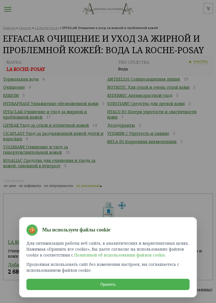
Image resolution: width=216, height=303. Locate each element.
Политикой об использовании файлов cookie (119, 255)
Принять (108, 284)
